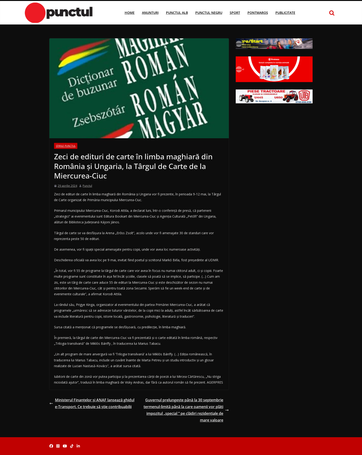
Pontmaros (257, 12)
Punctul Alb (177, 12)
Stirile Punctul (65, 146)
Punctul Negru (208, 12)
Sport (235, 12)
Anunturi (150, 12)
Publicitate (285, 12)
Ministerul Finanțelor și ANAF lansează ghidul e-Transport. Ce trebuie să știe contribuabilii (91, 403)
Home (130, 12)
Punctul (87, 186)
